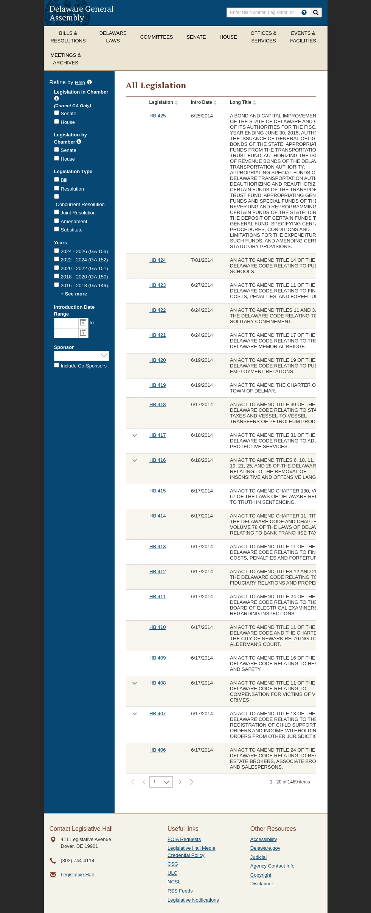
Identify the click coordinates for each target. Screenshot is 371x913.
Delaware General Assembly (81, 13)
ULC (172, 873)
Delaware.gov (265, 848)
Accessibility (263, 839)
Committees (156, 37)
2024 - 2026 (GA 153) (84, 251)
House (228, 37)
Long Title (240, 102)
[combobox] (66, 323)
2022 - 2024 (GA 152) (84, 260)
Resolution (72, 189)
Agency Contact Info (272, 866)
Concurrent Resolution (80, 204)
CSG (173, 864)
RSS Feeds (180, 891)
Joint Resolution (78, 213)
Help (83, 83)
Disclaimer (261, 883)
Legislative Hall (77, 874)
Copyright (261, 875)
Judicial (258, 857)
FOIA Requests (184, 839)
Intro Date (201, 102)
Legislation (161, 102)
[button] (83, 323)
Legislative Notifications (193, 900)
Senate (196, 37)
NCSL (174, 882)
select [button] (104, 355)
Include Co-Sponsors (84, 366)
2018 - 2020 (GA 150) (84, 277)
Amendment (74, 221)
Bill (64, 180)
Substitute (72, 230)
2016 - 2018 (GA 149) (84, 285)
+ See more (74, 294)
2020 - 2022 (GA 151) (84, 268)
